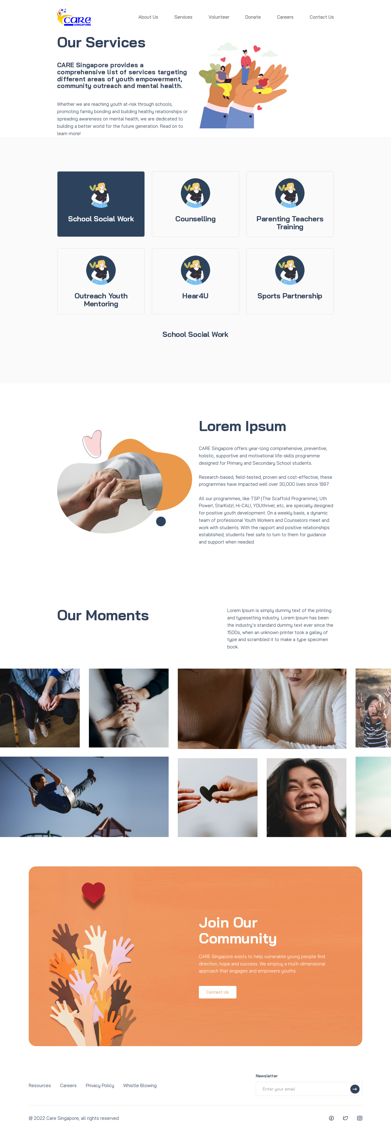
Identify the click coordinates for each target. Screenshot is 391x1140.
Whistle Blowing (140, 1085)
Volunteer (219, 17)
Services (183, 17)
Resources (40, 1085)
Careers (285, 17)
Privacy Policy (100, 1085)
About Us (148, 17)
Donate (253, 17)
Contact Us (322, 17)
